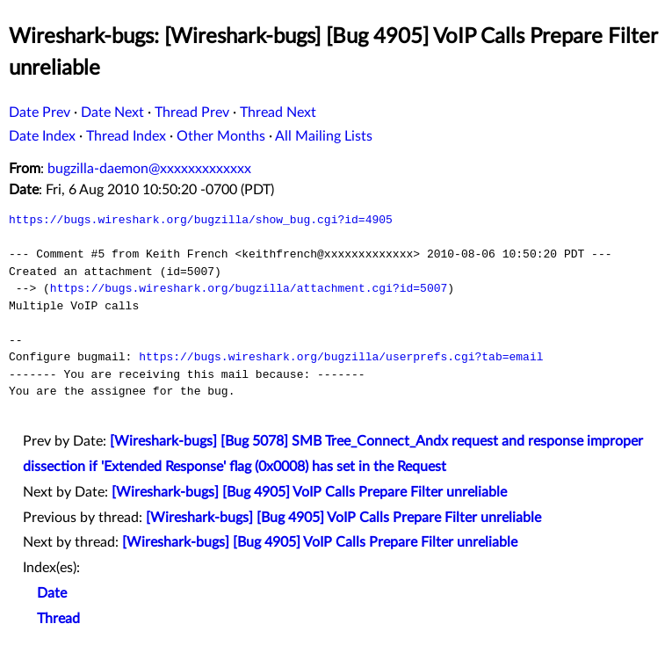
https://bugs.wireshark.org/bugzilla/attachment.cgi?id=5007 (248, 288)
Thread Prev (192, 112)
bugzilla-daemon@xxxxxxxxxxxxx (149, 169)
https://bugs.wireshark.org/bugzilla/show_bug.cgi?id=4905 (201, 220)
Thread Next (278, 112)
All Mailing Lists (323, 136)
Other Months (221, 136)
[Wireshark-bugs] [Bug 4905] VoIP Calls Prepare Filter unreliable (309, 492)
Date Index (42, 136)
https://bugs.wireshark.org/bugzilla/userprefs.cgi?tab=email (341, 357)
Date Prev (39, 112)
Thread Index (126, 136)
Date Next (112, 112)
